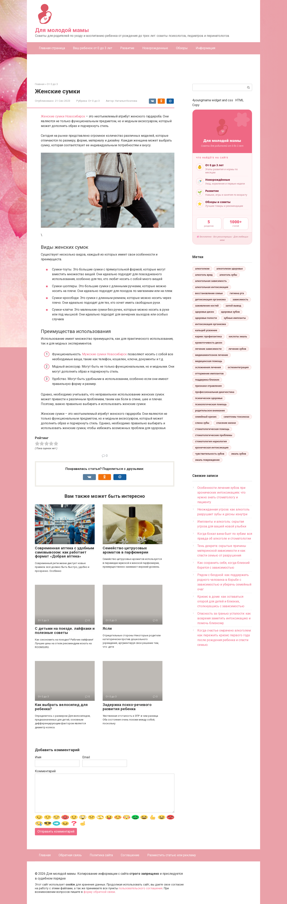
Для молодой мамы (62, 30)
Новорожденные (155, 48)
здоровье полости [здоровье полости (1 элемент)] (206, 318)
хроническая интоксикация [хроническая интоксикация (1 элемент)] (211, 447)
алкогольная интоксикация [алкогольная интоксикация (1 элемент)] (211, 287)
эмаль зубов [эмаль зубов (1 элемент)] (238, 453)
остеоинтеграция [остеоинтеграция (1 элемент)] (238, 367)
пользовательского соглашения (140, 888)
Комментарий (45, 771)
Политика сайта (101, 855)
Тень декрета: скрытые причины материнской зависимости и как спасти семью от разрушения (221, 550)
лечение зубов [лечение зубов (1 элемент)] (237, 348)
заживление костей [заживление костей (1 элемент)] (207, 305)
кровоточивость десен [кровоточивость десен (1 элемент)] (208, 342)
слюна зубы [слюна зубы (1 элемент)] (202, 423)
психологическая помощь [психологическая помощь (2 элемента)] (211, 404)
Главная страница (52, 48)
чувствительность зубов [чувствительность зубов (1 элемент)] (209, 453)
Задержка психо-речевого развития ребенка (127, 706)
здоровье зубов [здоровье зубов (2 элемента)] (230, 311)
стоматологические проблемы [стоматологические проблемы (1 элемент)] (213, 435)
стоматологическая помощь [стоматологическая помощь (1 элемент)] (212, 429)
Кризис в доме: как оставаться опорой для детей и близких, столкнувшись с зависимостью (220, 601)
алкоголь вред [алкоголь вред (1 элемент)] (203, 274)
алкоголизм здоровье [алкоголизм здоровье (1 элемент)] (229, 268)
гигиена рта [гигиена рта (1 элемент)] (237, 293)
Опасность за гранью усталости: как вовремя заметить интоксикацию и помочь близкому (224, 618)
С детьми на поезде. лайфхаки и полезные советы (65, 630)
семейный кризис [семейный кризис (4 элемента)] (206, 416)
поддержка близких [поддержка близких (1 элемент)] (207, 379)
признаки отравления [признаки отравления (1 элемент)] (208, 386)
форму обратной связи (99, 892)
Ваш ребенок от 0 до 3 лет (92, 48)
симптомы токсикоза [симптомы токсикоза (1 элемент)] (236, 416)
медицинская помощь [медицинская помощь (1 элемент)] (208, 361)
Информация (205, 48)
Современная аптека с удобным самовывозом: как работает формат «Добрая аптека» (64, 552)
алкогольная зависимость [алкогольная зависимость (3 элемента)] (211, 281)
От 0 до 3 (94, 100)
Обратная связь (70, 855)
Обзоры (182, 48)
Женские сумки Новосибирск (63, 116)
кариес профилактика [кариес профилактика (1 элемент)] (208, 336)
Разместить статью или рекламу (171, 855)
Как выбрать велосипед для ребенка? (61, 706)
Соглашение (130, 855)
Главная (45, 855)
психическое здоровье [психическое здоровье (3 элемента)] (208, 398)
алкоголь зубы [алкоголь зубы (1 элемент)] (228, 274)
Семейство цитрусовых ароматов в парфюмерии (125, 550)
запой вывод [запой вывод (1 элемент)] (233, 305)
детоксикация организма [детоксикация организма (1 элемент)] (210, 299)
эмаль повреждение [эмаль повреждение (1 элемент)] (207, 460)
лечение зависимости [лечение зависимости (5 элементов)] (208, 348)
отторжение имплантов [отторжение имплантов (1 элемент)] (209, 373)
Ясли (107, 628)
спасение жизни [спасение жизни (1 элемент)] (226, 423)
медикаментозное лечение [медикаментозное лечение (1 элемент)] (211, 355)
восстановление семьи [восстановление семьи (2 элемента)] (209, 293)
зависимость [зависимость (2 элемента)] (240, 299)
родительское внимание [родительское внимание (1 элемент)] (210, 410)
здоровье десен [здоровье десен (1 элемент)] (204, 311)
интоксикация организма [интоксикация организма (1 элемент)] (210, 324)
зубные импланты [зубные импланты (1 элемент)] (235, 318)
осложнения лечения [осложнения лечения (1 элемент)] (208, 367)
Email (86, 757)
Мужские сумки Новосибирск (104, 354)
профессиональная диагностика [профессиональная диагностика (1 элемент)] (214, 392)
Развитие (127, 48)
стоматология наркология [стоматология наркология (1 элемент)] (211, 441)
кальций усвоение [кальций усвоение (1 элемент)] (206, 330)
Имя (38, 757)
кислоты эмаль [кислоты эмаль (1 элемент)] (238, 336)
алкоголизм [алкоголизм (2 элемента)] (202, 268)
